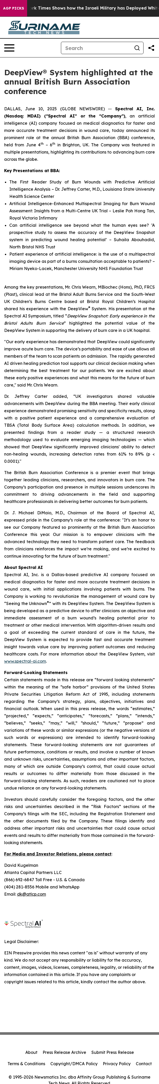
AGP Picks (13, 8)
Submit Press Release (112, 1052)
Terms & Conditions (26, 1063)
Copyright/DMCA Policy (74, 1063)
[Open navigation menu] (9, 48)
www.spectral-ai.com (25, 661)
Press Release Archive (64, 1052)
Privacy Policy (117, 1063)
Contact (144, 1063)
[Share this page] (151, 48)
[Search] (96, 48)
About (31, 1052)
